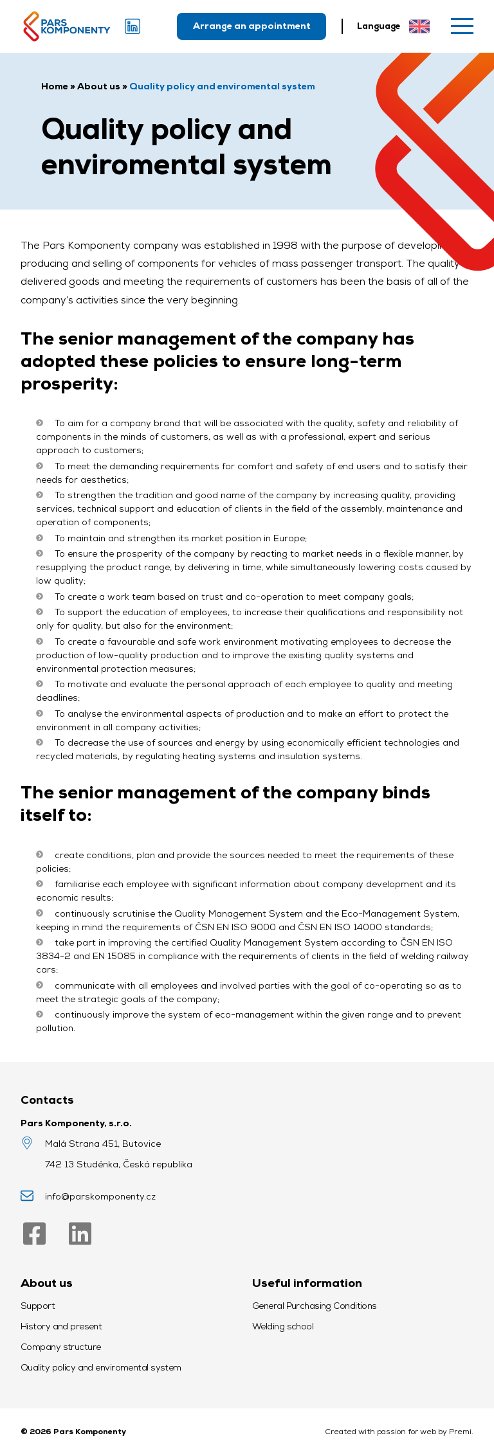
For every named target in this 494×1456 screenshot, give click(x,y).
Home (54, 86)
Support (38, 1305)
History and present (61, 1326)
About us (98, 86)
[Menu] (462, 26)
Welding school (282, 1326)
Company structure (60, 1347)
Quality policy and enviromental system (101, 1367)
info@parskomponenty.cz (100, 1196)
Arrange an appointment (252, 25)
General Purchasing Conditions (314, 1305)
